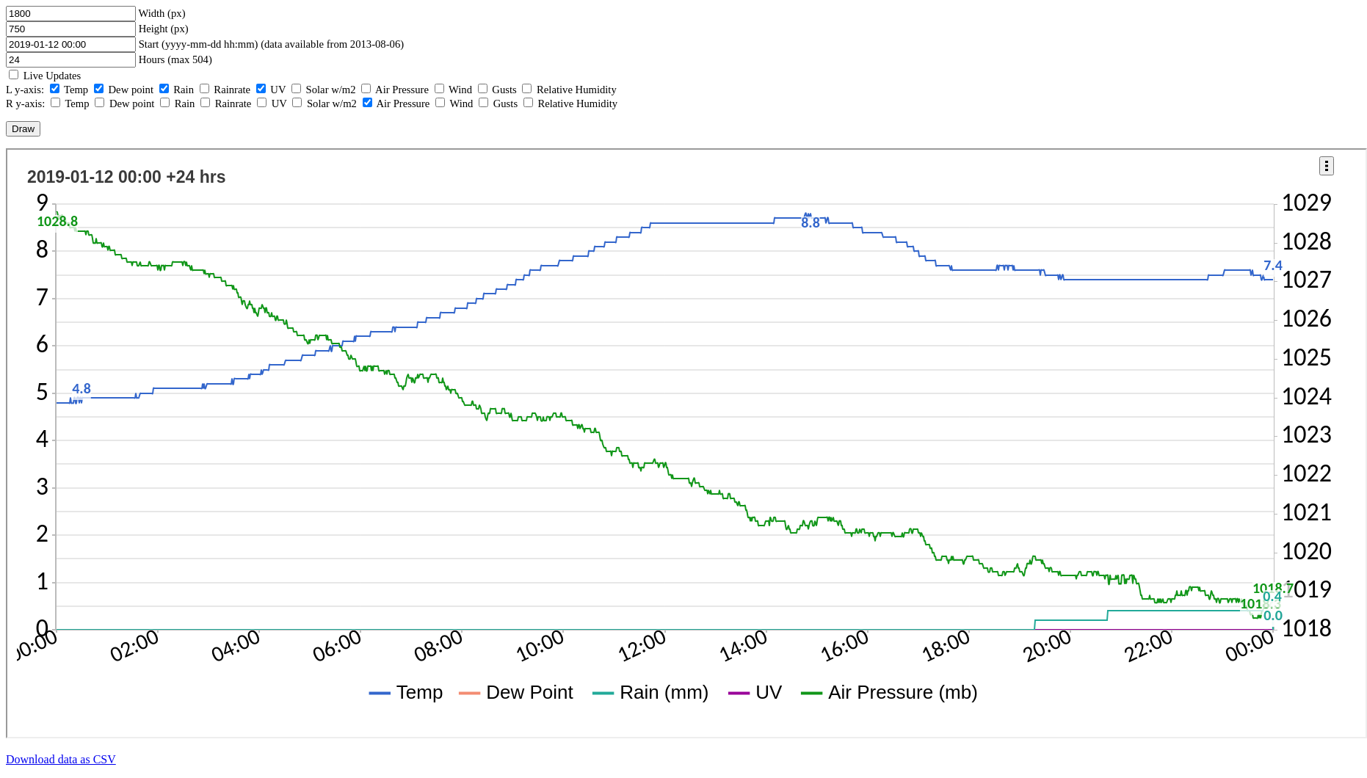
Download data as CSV (61, 759)
